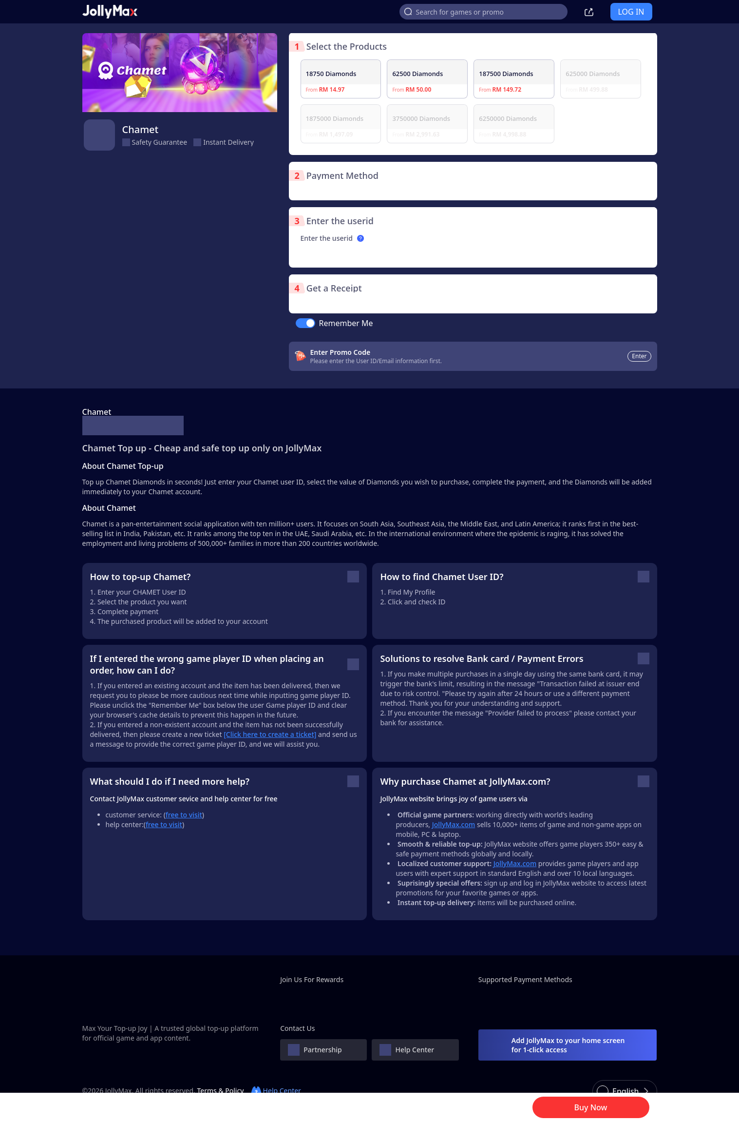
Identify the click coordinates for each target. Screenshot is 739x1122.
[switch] (305, 323)
